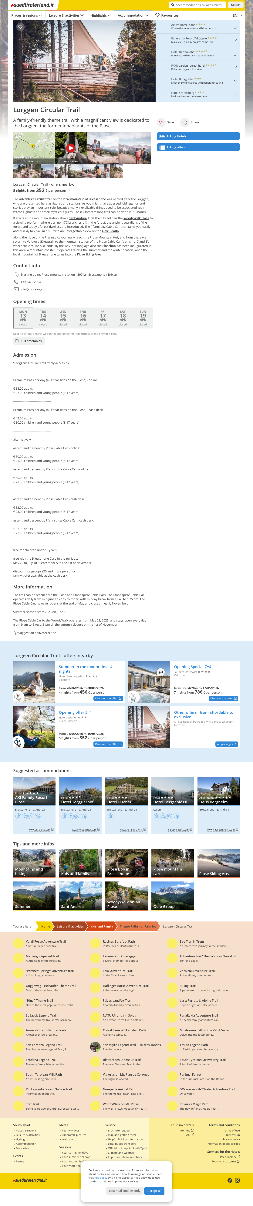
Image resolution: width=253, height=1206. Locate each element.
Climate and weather (121, 1152)
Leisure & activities (64, 15)
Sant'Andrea (78, 218)
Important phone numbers (125, 1157)
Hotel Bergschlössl (172, 805)
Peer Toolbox (230, 1157)
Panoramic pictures (74, 1135)
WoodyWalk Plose (136, 218)
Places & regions (24, 15)
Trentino (187, 1130)
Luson (157, 809)
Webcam (67, 1139)
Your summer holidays (76, 1157)
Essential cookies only (124, 1191)
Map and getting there (122, 1135)
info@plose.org (31, 289)
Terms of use (231, 1130)
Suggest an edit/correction (34, 633)
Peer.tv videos (70, 1130)
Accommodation (131, 15)
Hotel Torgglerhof (80, 805)
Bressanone (22, 809)
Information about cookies (223, 1143)
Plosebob (109, 246)
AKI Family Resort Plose (34, 805)
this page (100, 1177)
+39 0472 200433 (32, 282)
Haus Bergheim (218, 805)
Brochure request (119, 1130)
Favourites (166, 15)
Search (236, 4)
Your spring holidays (75, 1152)
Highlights (98, 15)
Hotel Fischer (126, 805)
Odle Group (110, 231)
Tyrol (189, 1135)
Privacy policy (231, 1139)
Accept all (154, 1191)
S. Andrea (38, 809)
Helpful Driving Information (125, 1139)
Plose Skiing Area (89, 254)
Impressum (232, 1135)
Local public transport (122, 1143)
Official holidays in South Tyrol (127, 1148)
